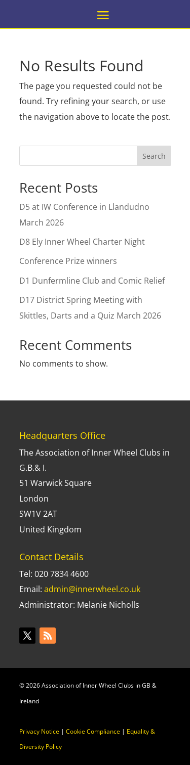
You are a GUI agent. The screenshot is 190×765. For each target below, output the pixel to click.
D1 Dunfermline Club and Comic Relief (92, 280)
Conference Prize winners (68, 260)
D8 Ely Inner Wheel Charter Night (82, 241)
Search (154, 156)
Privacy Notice (39, 731)
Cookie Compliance (93, 731)
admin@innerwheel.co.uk (92, 589)
